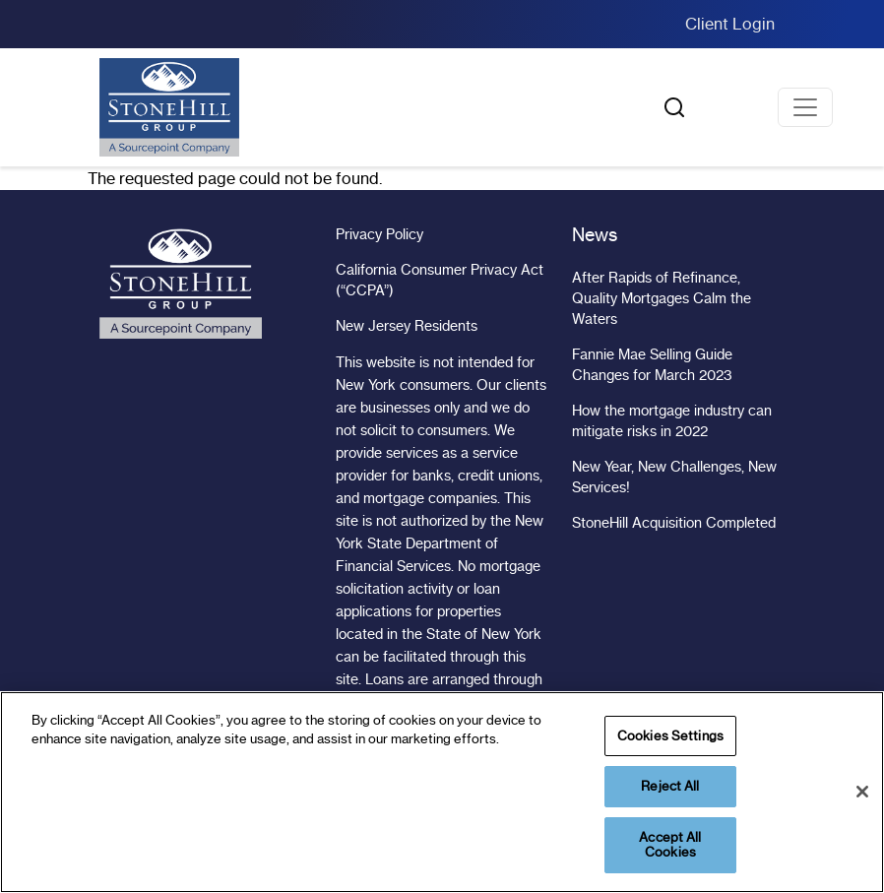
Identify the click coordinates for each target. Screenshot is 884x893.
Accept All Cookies (670, 845)
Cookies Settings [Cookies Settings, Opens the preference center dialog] (670, 735)
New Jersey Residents (406, 326)
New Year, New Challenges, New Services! (674, 477)
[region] (442, 792)
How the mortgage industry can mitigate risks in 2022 (672, 421)
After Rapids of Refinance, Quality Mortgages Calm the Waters (661, 298)
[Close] (862, 791)
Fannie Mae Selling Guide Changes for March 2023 (652, 365)
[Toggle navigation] (805, 107)
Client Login (730, 23)
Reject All (670, 786)
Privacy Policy (379, 234)
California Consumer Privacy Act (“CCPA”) (439, 280)
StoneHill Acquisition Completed (674, 523)
